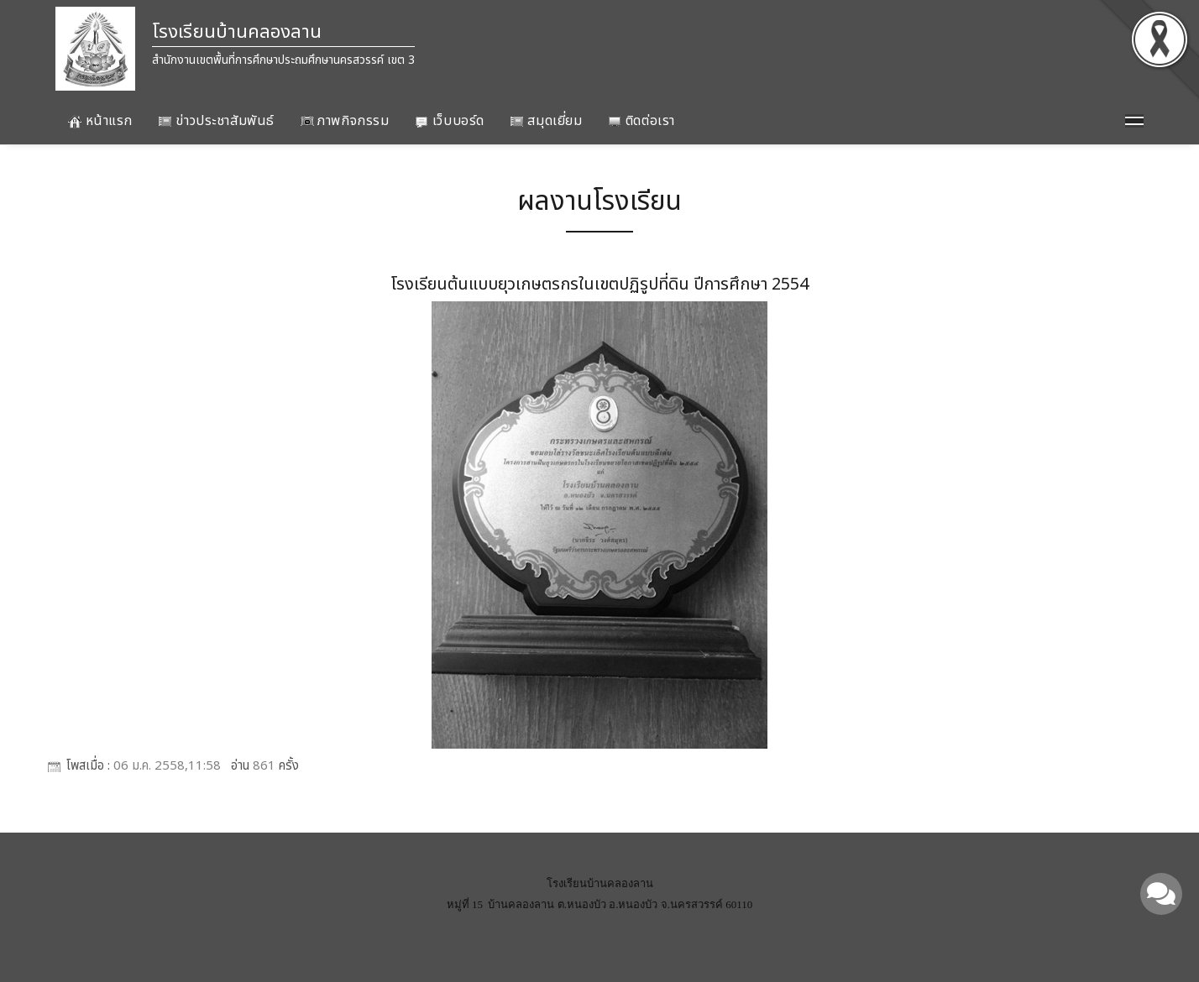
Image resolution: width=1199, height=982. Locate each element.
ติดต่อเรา (641, 121)
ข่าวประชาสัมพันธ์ (217, 121)
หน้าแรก (100, 121)
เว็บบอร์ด (449, 121)
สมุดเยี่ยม (546, 121)
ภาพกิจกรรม (345, 121)
